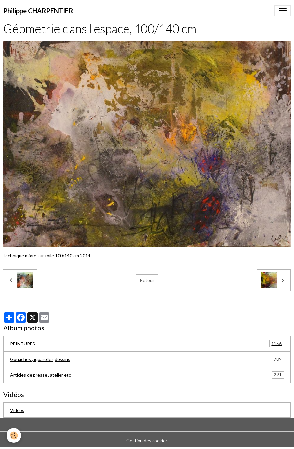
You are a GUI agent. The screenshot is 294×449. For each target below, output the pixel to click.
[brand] (38, 11)
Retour (147, 280)
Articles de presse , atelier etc (147, 375)
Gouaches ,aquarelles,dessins (147, 359)
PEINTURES (147, 343)
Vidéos (17, 410)
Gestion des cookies (147, 440)
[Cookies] (14, 435)
